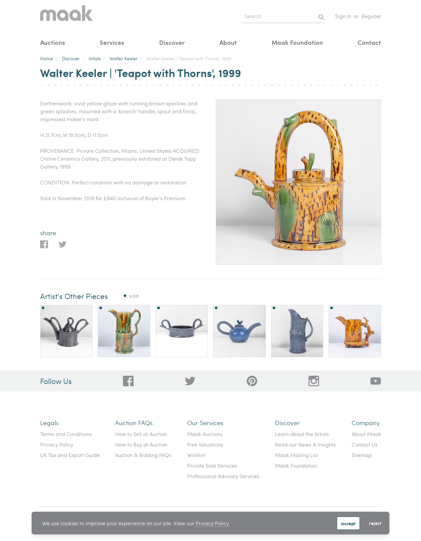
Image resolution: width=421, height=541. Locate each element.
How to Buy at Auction (141, 444)
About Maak (366, 433)
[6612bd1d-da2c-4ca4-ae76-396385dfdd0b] (375, 381)
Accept (348, 523)
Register (371, 16)
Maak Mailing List (296, 454)
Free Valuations (205, 444)
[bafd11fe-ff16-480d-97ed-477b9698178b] (252, 381)
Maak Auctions (205, 433)
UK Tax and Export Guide (70, 454)
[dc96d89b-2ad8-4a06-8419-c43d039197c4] (128, 381)
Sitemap (362, 454)
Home (46, 58)
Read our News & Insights (305, 444)
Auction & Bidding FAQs (143, 454)
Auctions (52, 42)
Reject (375, 523)
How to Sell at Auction (141, 433)
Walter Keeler (123, 58)
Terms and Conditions (66, 433)
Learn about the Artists (302, 433)
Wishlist (196, 454)
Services (112, 42)
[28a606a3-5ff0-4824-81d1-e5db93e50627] (314, 381)
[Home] (66, 16)
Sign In (343, 16)
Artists (94, 58)
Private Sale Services (212, 465)
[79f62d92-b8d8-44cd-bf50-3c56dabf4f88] (190, 381)
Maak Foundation (297, 42)
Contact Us (365, 444)
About (228, 42)
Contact (369, 42)
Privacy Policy (212, 523)
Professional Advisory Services (223, 476)
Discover (172, 42)
